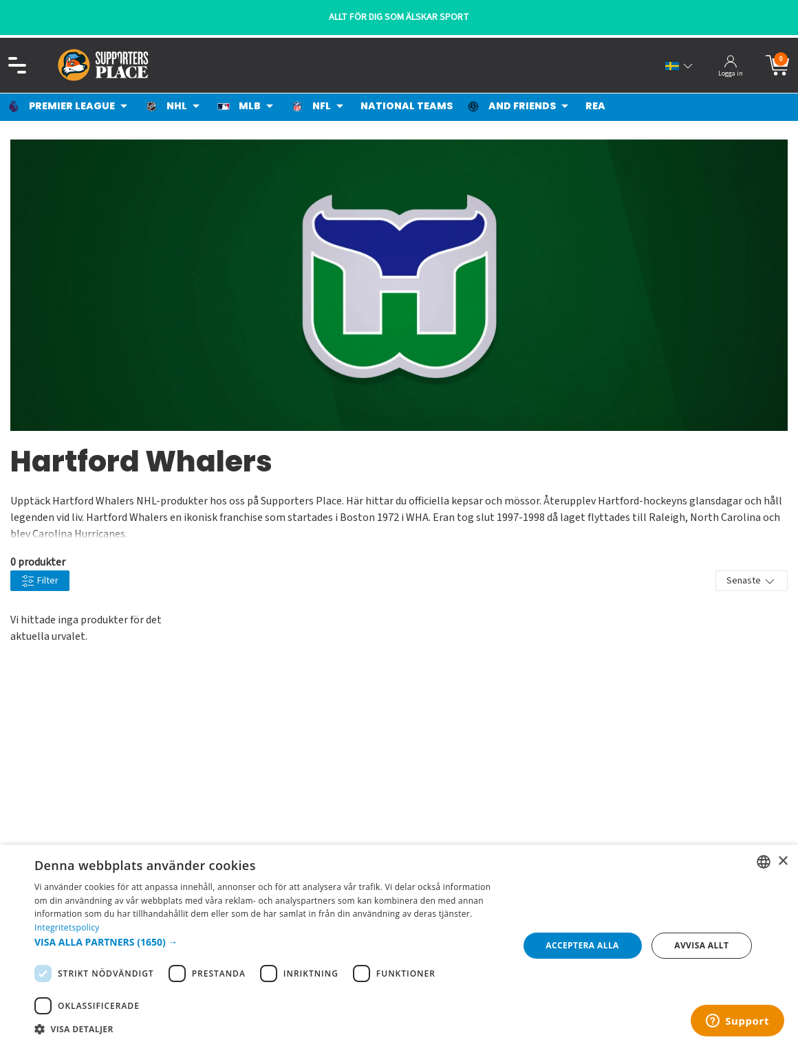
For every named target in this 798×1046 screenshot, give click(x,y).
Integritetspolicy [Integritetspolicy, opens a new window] (67, 927)
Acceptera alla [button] (582, 945)
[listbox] (763, 862)
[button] (269, 942)
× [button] (782, 861)
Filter (39, 581)
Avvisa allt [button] (701, 945)
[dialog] (399, 945)
